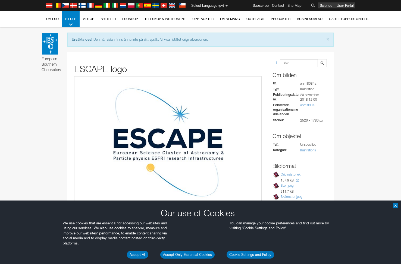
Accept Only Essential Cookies (187, 254)
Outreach (255, 19)
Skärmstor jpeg (291, 197)
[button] (297, 180)
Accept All (138, 254)
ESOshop (130, 19)
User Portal (345, 5)
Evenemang (230, 19)
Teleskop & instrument (165, 19)
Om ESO (52, 19)
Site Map (294, 5)
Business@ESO (309, 19)
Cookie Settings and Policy (250, 254)
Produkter (280, 19)
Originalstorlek (290, 174)
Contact (278, 5)
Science (326, 5)
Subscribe (261, 5)
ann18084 (307, 105)
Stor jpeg (287, 185)
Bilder (71, 22)
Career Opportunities (348, 19)
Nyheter (108, 19)
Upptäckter (203, 19)
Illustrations (308, 150)
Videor (88, 19)
